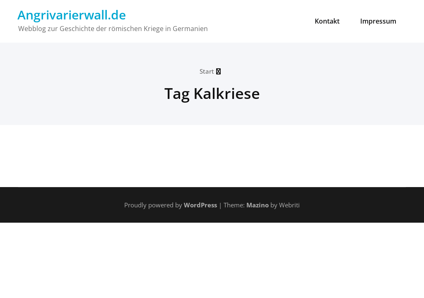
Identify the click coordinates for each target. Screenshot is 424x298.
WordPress (200, 205)
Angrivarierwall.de (71, 14)
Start (207, 71)
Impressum (378, 21)
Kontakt (327, 21)
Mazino (257, 205)
